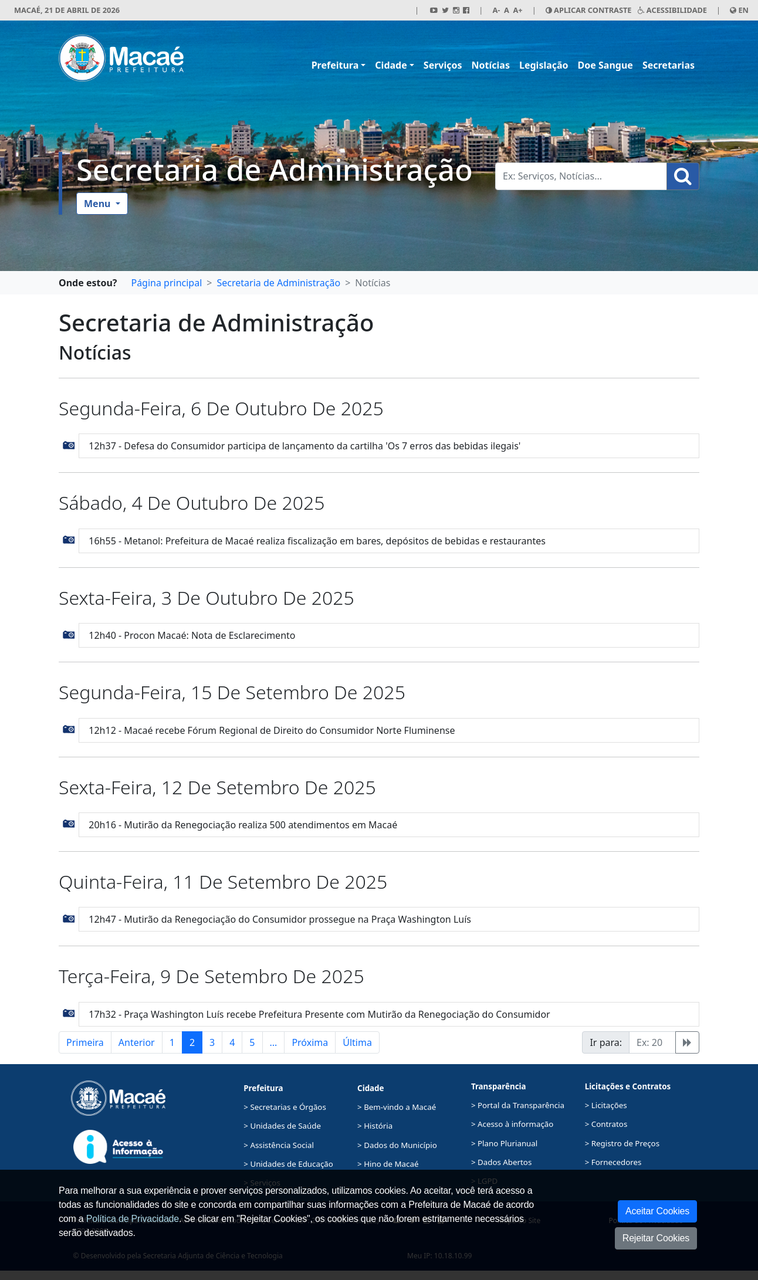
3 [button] (212, 1042)
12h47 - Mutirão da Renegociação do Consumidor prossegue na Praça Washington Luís (280, 919)
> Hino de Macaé (387, 1164)
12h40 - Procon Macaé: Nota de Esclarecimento (192, 635)
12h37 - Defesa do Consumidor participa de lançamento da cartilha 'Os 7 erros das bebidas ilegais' (304, 445)
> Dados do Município (397, 1145)
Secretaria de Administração (274, 169)
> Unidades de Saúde (282, 1125)
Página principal (166, 282)
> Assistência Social (278, 1145)
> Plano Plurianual (504, 1143)
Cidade (391, 65)
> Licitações (606, 1105)
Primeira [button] (85, 1042)
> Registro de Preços (622, 1143)
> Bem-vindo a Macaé (396, 1107)
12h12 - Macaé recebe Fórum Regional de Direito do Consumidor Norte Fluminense (272, 730)
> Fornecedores (613, 1162)
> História (374, 1125)
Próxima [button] (310, 1042)
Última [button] (357, 1042)
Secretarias (668, 65)
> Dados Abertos (501, 1162)
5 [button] (252, 1042)
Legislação (543, 65)
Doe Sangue (605, 65)
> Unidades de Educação (288, 1164)
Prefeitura (335, 65)
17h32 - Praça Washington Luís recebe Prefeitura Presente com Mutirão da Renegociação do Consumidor (319, 1014)
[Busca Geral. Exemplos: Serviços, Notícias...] (581, 176)
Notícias (491, 65)
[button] (69, 444)
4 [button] (232, 1042)
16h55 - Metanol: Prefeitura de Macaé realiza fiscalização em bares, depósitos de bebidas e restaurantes (317, 540)
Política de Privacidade (132, 1219)
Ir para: (606, 1042)
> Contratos (606, 1124)
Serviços (443, 65)
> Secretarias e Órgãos (284, 1107)
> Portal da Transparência (517, 1105)
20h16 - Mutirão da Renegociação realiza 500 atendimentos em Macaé (243, 824)
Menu (98, 203)
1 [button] (172, 1042)
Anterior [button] (137, 1042)
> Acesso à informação (512, 1124)
